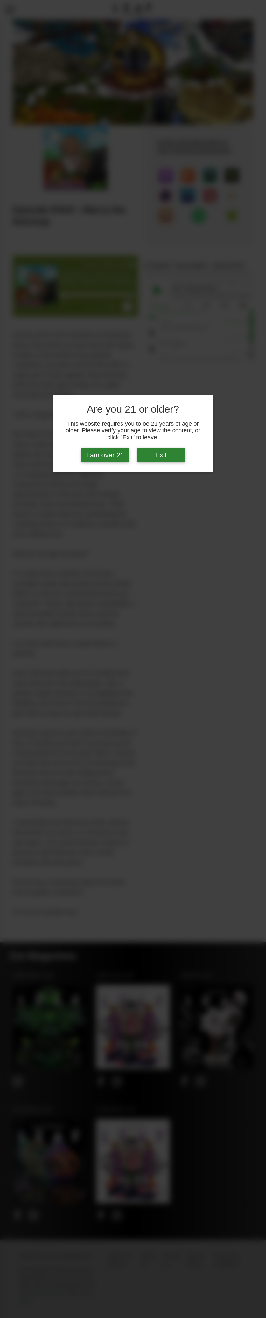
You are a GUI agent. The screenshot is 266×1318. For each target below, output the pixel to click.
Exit (161, 455)
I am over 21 (105, 455)
